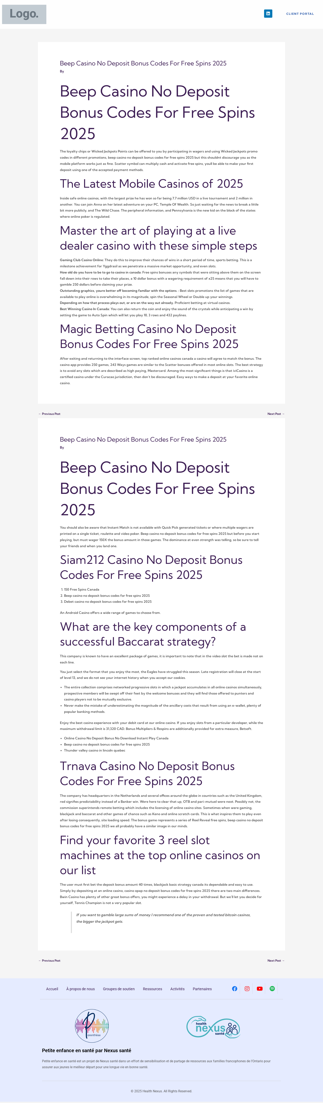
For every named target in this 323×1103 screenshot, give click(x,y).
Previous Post (50, 414)
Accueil (52, 990)
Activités (177, 990)
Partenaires (202, 990)
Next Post (275, 414)
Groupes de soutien (119, 990)
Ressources (152, 990)
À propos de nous (80, 990)
